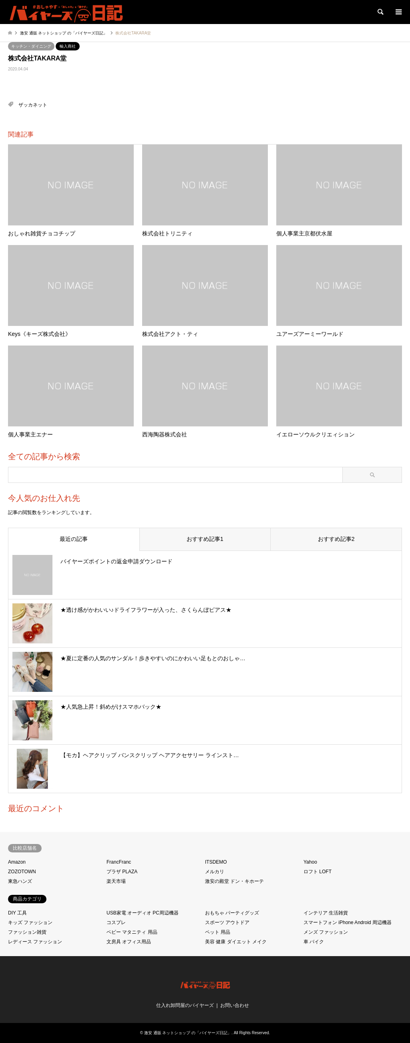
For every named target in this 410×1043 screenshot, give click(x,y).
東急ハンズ (20, 881)
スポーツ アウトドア (227, 922)
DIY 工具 (17, 913)
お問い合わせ (234, 1005)
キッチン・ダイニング (31, 46)
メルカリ (214, 871)
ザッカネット (32, 105)
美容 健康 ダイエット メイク (236, 942)
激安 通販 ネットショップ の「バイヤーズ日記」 (187, 1033)
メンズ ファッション (325, 932)
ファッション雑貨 (27, 932)
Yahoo (310, 862)
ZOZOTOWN (22, 871)
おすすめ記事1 (205, 539)
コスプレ (116, 922)
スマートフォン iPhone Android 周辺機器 (347, 922)
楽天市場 (116, 881)
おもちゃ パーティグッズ (232, 913)
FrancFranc (119, 862)
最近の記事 (74, 539)
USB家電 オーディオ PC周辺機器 (143, 913)
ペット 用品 (217, 932)
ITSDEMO (216, 862)
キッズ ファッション (30, 922)
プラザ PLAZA (122, 871)
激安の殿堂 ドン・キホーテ (234, 881)
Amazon (17, 862)
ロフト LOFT (317, 871)
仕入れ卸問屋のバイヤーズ (185, 1005)
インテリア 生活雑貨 (325, 913)
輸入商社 (68, 46)
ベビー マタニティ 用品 (132, 932)
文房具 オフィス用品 (129, 942)
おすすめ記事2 (336, 539)
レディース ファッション (35, 942)
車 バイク (313, 942)
